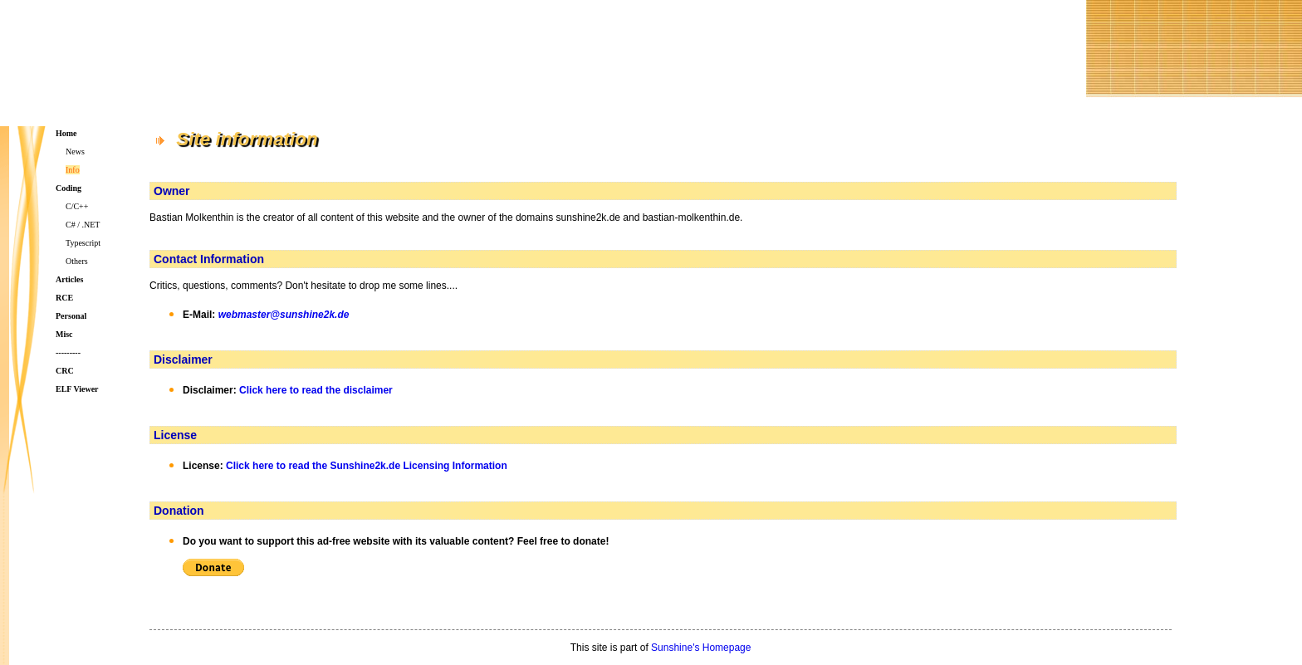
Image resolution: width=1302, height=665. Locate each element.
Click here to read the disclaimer (316, 390)
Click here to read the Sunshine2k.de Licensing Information (366, 466)
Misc (64, 334)
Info (73, 169)
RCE (64, 297)
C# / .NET (83, 224)
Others (77, 261)
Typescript (83, 242)
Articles (69, 279)
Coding (68, 188)
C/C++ (77, 206)
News (75, 151)
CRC (65, 370)
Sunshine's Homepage (701, 647)
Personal (71, 315)
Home (66, 133)
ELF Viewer (77, 389)
